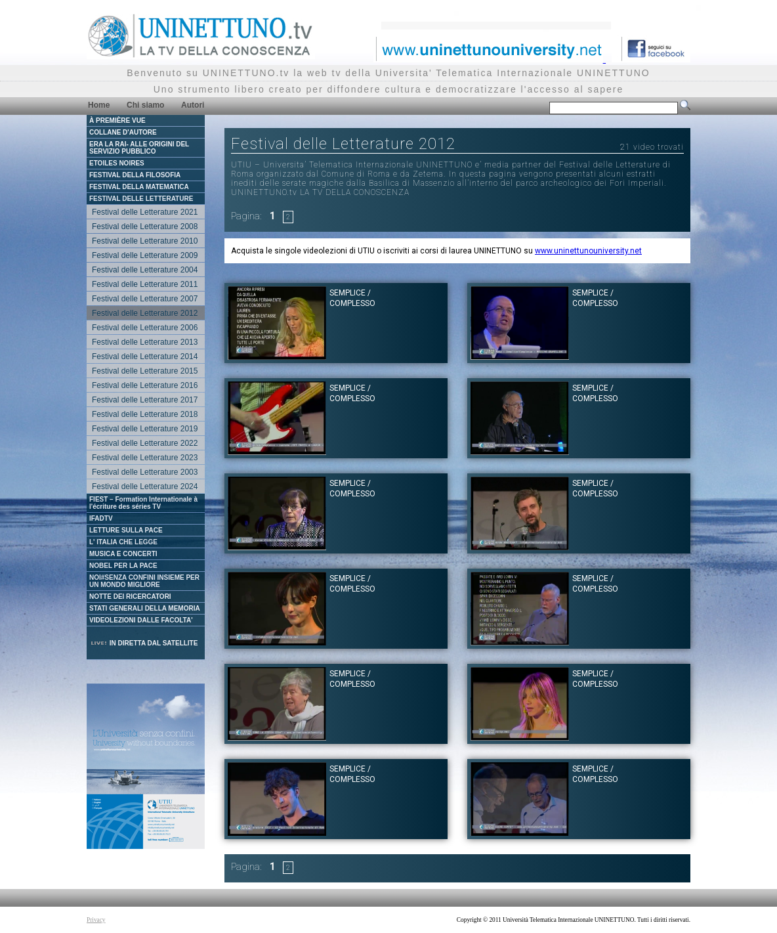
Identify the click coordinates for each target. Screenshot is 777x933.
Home (99, 105)
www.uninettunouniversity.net (588, 250)
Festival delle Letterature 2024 (145, 486)
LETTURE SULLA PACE (126, 530)
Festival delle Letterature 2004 (145, 269)
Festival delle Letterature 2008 (145, 226)
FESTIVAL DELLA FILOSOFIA (134, 175)
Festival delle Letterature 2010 (145, 241)
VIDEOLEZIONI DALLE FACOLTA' (141, 620)
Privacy (96, 920)
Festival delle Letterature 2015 (145, 371)
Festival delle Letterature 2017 (145, 399)
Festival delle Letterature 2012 (145, 313)
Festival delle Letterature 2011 (145, 284)
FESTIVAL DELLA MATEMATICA (139, 186)
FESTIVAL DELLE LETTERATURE (141, 198)
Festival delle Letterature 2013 (145, 342)
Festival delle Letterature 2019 (145, 428)
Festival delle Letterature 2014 (145, 356)
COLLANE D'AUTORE (123, 132)
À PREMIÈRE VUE (117, 120)
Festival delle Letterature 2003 (145, 472)
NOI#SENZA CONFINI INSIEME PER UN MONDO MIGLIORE (144, 581)
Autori (192, 105)
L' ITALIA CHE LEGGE (123, 542)
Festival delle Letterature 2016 (145, 385)
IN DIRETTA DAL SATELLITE (144, 643)
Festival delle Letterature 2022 (145, 443)
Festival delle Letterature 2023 (145, 457)
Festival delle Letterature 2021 (145, 212)
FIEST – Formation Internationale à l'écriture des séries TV (143, 503)
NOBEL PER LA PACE (123, 565)
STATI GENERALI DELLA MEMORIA (144, 608)
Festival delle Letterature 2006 (145, 327)
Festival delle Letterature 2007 (145, 298)
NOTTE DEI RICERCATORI (130, 596)
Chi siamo (145, 105)
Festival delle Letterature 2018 (145, 414)
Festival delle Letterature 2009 (145, 255)
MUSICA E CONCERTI (123, 553)
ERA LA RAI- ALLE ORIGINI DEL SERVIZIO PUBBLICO (139, 148)
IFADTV (101, 518)
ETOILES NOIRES (116, 163)
